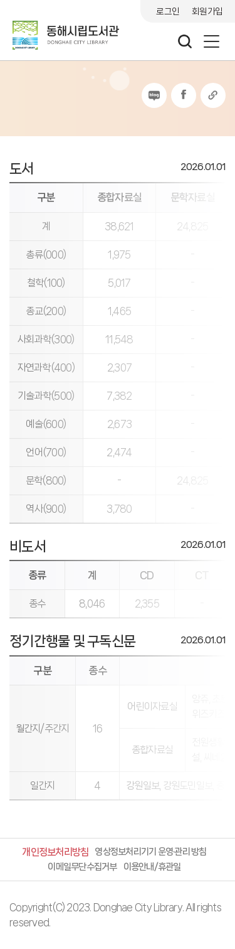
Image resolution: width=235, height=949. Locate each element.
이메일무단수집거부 (82, 867)
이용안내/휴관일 (152, 867)
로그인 (167, 11)
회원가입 (207, 11)
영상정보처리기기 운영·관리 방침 (150, 852)
